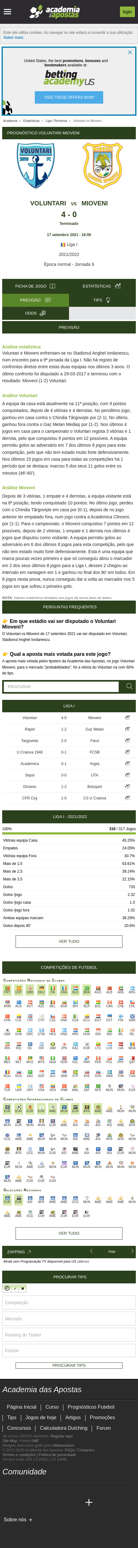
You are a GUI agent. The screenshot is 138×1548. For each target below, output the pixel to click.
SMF (35, 1441)
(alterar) (83, 1261)
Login (127, 11)
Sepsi (29, 775)
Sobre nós (15, 1519)
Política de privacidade (57, 1455)
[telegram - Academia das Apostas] (66, 1489)
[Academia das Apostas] (7, 1502)
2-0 (64, 741)
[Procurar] (128, 686)
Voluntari (48, 203)
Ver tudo (69, 941)
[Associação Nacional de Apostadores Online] (61, 1530)
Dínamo (29, 787)
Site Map (9, 1441)
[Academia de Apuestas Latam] (54, 1502)
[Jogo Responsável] (88, 1530)
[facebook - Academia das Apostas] (42, 1489)
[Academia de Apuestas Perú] (77, 1502)
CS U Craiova (94, 798)
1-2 (64, 729)
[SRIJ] (110, 1530)
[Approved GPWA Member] (43, 1530)
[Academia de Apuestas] (42, 1502)
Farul (94, 741)
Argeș (94, 764)
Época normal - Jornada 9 (69, 264)
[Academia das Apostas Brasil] (19, 1502)
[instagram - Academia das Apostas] (54, 1489)
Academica (30, 764)
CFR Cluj (29, 798)
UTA (94, 775)
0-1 (64, 752)
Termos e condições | (20, 1455)
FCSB (95, 752)
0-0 (64, 775)
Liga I (69, 244)
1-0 (64, 798)
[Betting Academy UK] (66, 1502)
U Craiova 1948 (30, 752)
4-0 (64, 718)
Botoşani (94, 787)
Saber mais (13, 37)
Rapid (29, 729)
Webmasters (63, 1445)
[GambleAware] (18, 1530)
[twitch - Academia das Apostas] (7, 1489)
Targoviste (29, 741)
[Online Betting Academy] (31, 1502)
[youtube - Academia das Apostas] (31, 1489)
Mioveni (94, 203)
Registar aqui (62, 1436)
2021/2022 (69, 254)
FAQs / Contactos (79, 1450)
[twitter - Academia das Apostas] (19, 1489)
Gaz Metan (94, 729)
